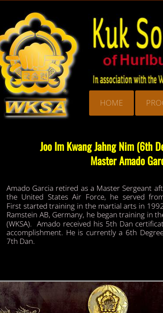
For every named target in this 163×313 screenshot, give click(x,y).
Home (111, 102)
